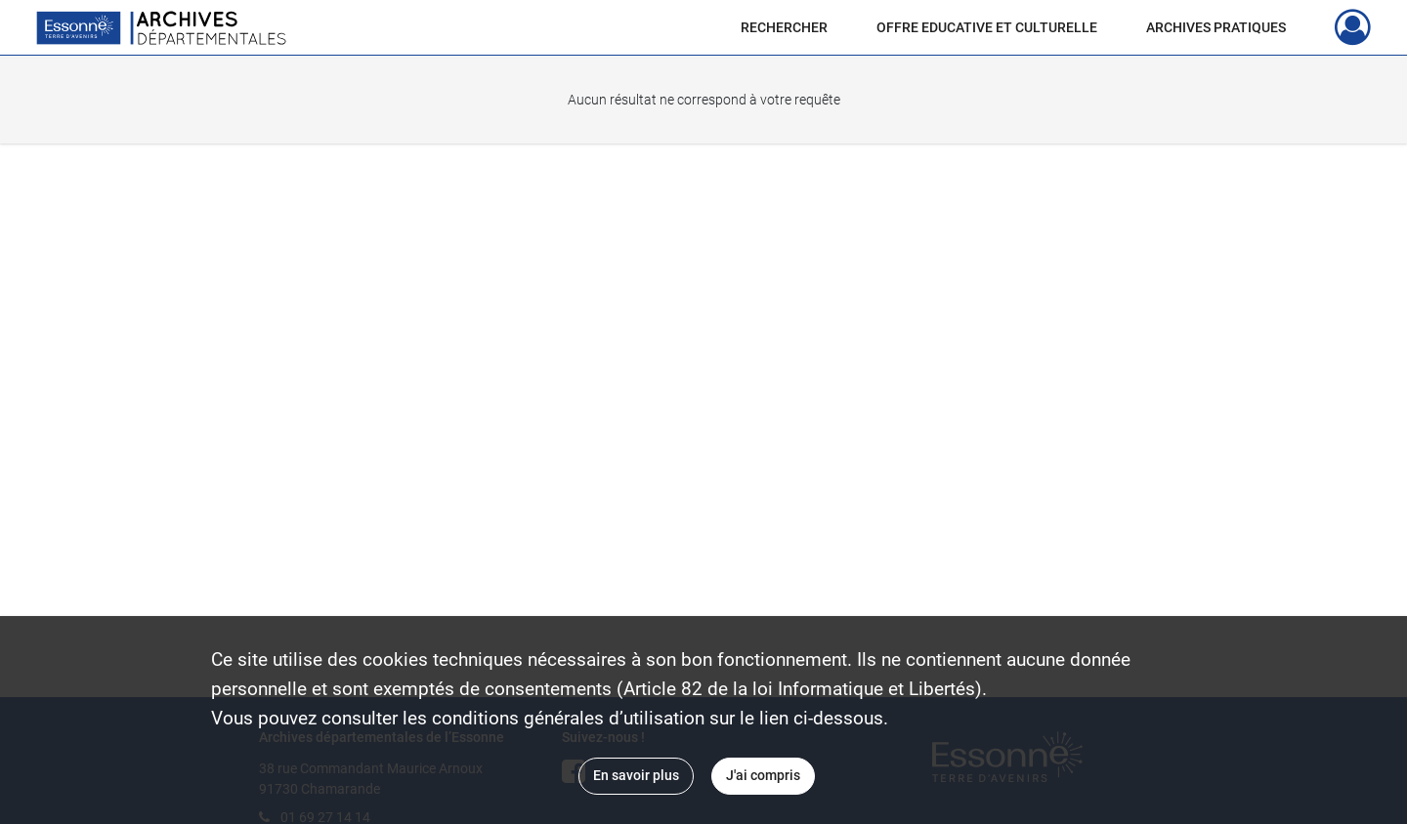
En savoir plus (636, 775)
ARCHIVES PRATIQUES (1216, 27)
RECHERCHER (784, 27)
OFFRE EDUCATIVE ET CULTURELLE (986, 27)
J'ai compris (763, 775)
